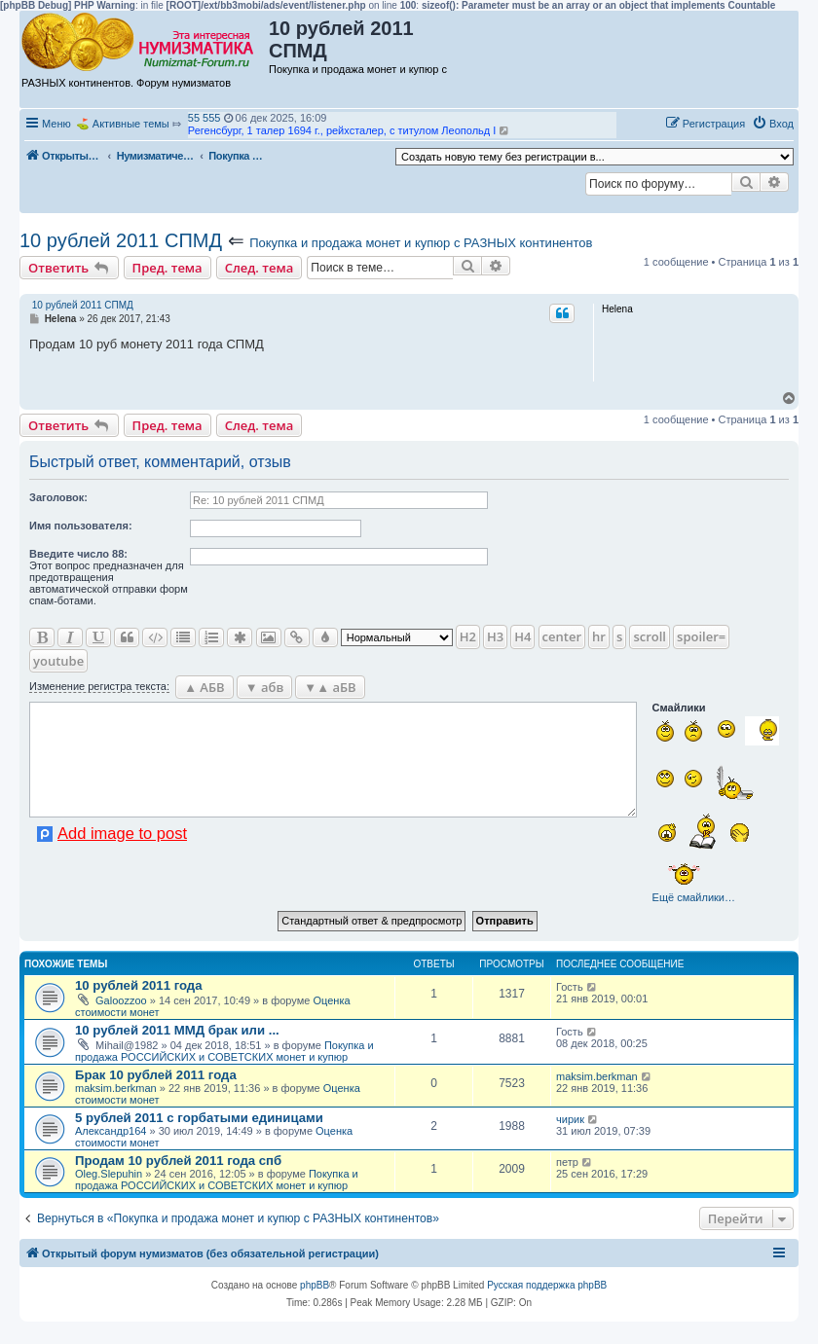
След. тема (259, 267)
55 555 (204, 118)
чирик (570, 1119)
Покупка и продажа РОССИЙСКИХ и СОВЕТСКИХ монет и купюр (224, 1051)
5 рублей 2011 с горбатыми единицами (199, 1117)
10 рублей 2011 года (139, 985)
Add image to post (122, 833)
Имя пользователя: (80, 525)
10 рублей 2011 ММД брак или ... (177, 1030)
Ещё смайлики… (693, 897)
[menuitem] (773, 123)
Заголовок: (58, 497)
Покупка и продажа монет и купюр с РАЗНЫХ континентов (420, 243)
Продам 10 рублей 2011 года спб (178, 1160)
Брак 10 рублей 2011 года (156, 1075)
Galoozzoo (121, 1000)
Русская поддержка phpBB (547, 1285)
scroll (649, 636)
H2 (468, 636)
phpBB (314, 1285)
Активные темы (131, 123)
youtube (58, 661)
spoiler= (701, 636)
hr (599, 636)
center (561, 636)
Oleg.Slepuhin (108, 1174)
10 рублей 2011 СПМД (120, 240)
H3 (495, 636)
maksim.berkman (116, 1088)
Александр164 (110, 1131)
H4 (522, 636)
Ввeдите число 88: (78, 554)
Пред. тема (167, 267)
